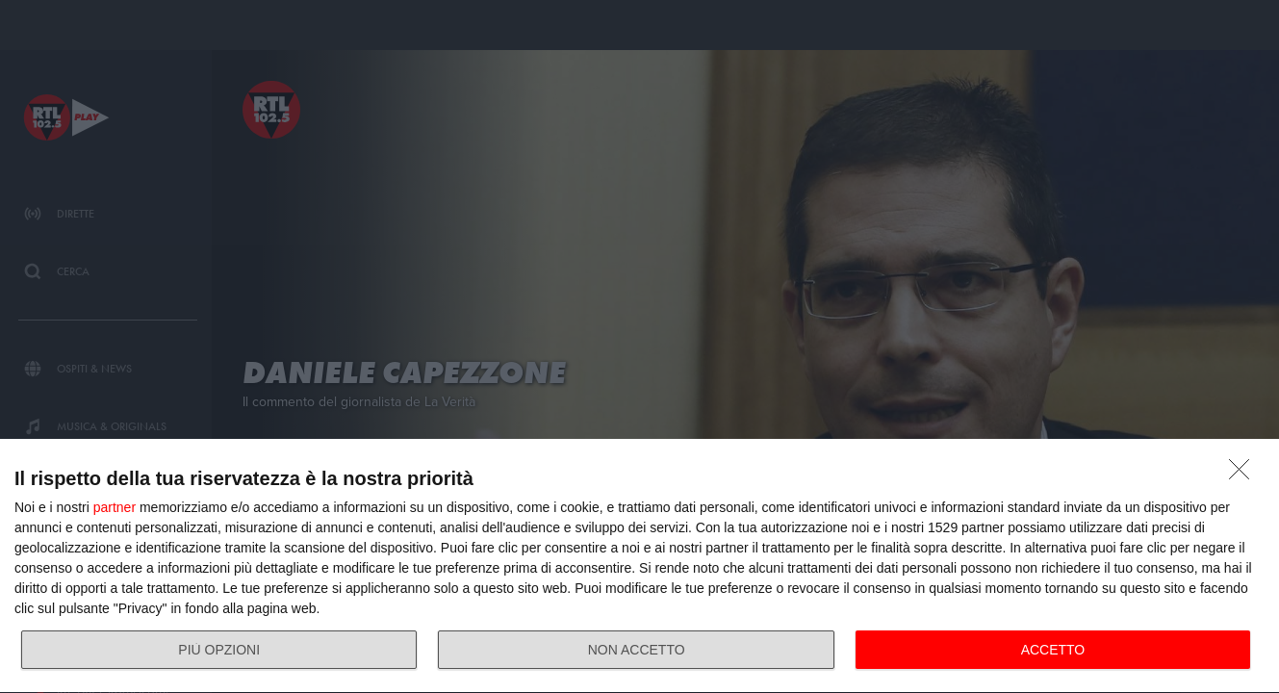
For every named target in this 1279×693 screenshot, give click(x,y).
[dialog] (639, 566)
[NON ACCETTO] (1244, 474)
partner (114, 507)
